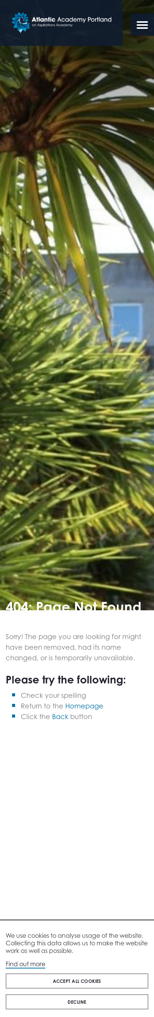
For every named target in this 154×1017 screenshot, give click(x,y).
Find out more (25, 964)
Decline (77, 1002)
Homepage (84, 706)
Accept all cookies (77, 981)
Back (60, 716)
